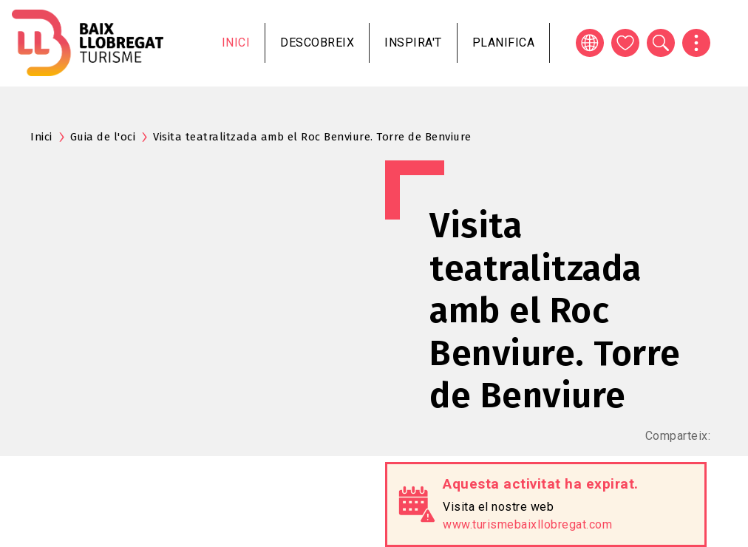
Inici (236, 42)
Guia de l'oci (103, 136)
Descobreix (317, 42)
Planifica (503, 42)
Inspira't (413, 42)
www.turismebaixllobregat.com (527, 524)
